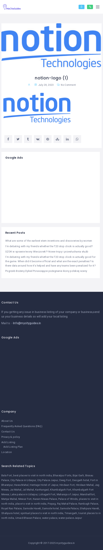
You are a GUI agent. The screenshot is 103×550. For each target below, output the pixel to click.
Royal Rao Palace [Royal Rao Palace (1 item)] (11, 508)
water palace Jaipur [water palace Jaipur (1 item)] (70, 517)
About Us (7, 420)
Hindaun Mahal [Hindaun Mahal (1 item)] (85, 484)
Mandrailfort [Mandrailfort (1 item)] (87, 494)
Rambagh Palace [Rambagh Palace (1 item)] (88, 503)
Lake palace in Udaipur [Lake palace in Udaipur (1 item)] (23, 494)
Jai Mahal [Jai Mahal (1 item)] (15, 489)
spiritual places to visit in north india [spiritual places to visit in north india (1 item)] (41, 513)
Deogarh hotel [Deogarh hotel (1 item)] (80, 480)
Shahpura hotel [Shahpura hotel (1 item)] (10, 513)
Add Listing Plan (13, 446)
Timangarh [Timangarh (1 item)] (71, 513)
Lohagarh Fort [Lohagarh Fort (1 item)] (47, 494)
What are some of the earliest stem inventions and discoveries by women (48, 240)
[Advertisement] (50, 191)
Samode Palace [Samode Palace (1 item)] (69, 508)
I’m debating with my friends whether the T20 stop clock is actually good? (49, 246)
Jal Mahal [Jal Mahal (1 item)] (28, 489)
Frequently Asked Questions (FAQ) (21, 426)
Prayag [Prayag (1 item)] (52, 503)
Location (6, 452)
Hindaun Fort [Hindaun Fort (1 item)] (67, 484)
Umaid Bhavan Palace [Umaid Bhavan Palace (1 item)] (28, 517)
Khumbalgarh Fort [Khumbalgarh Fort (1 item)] (60, 489)
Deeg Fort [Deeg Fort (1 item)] (65, 480)
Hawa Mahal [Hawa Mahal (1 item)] (21, 484)
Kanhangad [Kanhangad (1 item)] (42, 489)
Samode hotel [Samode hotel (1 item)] (50, 508)
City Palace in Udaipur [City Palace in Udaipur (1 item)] (23, 480)
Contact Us (8, 431)
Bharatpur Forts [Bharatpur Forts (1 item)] (62, 475)
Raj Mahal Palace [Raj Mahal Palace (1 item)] (67, 503)
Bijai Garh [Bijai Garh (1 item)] (78, 475)
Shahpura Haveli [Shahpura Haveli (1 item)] (89, 508)
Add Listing (8, 442)
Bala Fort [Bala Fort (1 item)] (6, 475)
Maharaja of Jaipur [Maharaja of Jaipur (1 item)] (68, 494)
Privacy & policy (10, 436)
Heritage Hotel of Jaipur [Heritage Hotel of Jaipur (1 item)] (44, 484)
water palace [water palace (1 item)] (49, 517)
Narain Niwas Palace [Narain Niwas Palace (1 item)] (45, 498)
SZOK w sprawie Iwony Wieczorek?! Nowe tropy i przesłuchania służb (46, 251)
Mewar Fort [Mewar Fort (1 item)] (25, 498)
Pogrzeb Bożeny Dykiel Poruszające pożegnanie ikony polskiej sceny (46, 270)
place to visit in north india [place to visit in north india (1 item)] (30, 503)
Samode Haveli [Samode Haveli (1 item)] (32, 508)
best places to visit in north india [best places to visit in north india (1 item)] (32, 475)
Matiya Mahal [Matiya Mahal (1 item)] (9, 498)
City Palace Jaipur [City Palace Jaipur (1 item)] (47, 480)
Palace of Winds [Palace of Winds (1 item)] (68, 498)
